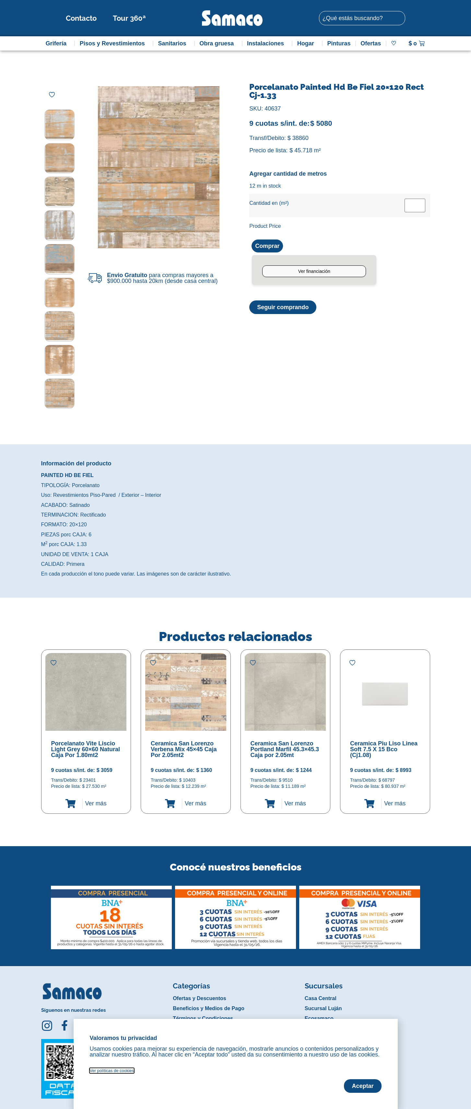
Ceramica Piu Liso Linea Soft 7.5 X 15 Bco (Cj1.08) (384, 743)
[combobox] (362, 18)
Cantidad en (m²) (268, 202)
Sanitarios (173, 43)
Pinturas (339, 43)
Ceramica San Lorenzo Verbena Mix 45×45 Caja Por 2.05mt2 (184, 743)
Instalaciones (267, 43)
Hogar (307, 43)
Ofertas (370, 43)
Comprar (267, 246)
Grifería (58, 43)
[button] (45, 906)
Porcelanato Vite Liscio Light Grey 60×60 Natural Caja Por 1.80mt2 (85, 743)
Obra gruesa (218, 43)
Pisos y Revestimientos (114, 43)
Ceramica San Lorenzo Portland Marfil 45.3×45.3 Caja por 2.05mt (285, 743)
